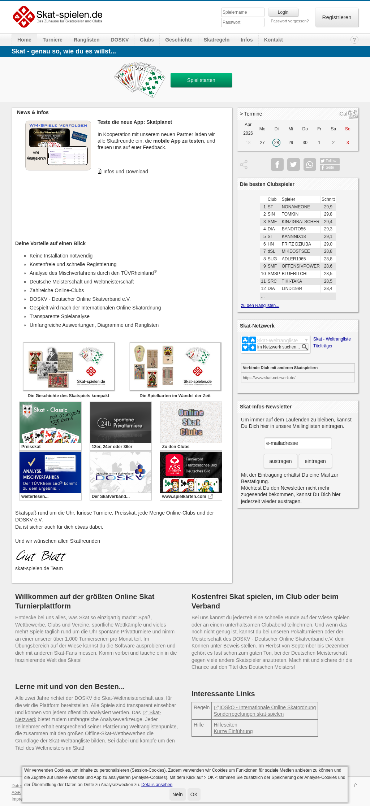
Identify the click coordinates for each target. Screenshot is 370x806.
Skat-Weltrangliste (277, 340)
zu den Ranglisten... (260, 305)
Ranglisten (87, 40)
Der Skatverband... (111, 496)
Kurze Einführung (233, 731)
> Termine (251, 114)
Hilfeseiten (225, 725)
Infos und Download (125, 171)
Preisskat (30, 446)
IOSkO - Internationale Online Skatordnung (265, 707)
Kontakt (273, 40)
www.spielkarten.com (184, 496)
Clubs (147, 40)
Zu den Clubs (175, 446)
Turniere (53, 40)
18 (248, 142)
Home (24, 40)
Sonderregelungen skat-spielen (249, 714)
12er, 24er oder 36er (112, 446)
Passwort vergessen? (290, 21)
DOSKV (120, 40)
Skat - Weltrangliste (332, 339)
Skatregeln (217, 40)
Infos (247, 40)
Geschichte (178, 40)
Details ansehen (156, 784)
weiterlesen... (34, 496)
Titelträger (323, 345)
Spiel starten (201, 80)
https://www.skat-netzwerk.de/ (269, 378)
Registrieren (337, 17)
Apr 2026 (248, 129)
